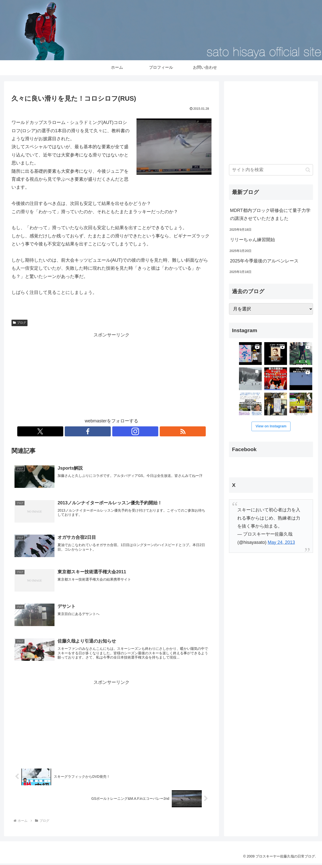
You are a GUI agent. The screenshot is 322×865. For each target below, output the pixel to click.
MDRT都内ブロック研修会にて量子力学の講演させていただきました (270, 214)
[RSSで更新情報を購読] (129, 431)
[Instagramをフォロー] (117, 431)
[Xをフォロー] (94, 431)
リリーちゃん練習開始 (252, 239)
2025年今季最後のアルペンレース (264, 260)
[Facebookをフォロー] (106, 431)
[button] (308, 170)
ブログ (19, 322)
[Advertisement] (112, 374)
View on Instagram (271, 426)
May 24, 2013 (281, 542)
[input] (271, 169)
